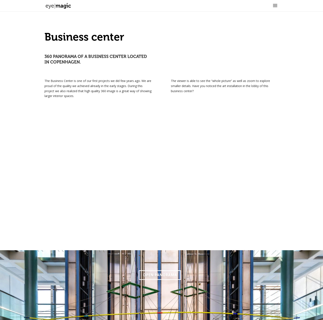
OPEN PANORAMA (160, 274)
